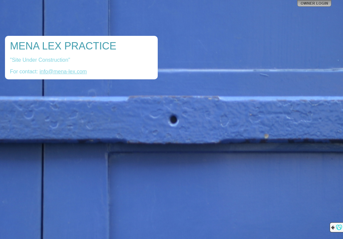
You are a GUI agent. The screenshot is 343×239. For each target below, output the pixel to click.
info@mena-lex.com (63, 71)
